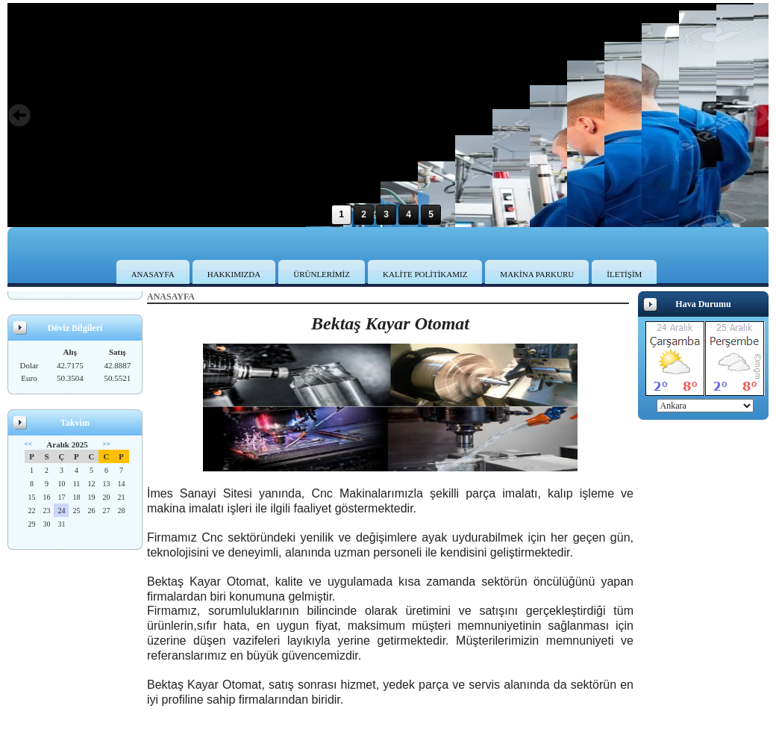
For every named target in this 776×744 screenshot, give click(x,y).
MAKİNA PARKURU (537, 274)
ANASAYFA (153, 274)
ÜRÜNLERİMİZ (321, 274)
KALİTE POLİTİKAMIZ (425, 274)
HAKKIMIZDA (234, 274)
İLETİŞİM (624, 274)
